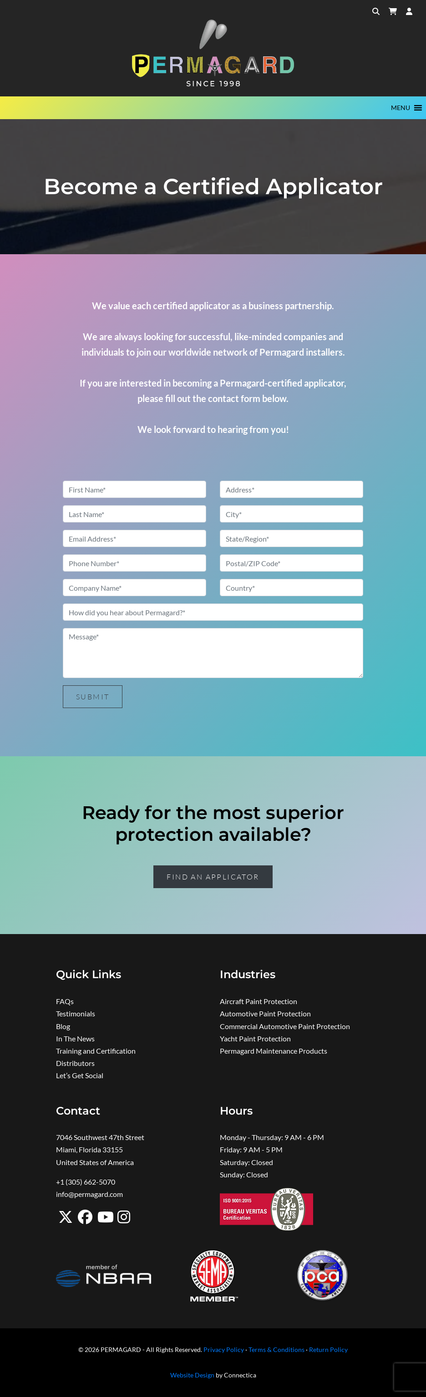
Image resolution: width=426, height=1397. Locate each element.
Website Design (192, 1375)
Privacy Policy (223, 1349)
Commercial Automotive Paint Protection (285, 1026)
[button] (400, 107)
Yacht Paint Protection (255, 1038)
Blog (63, 1026)
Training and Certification (96, 1050)
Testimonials (75, 1013)
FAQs (65, 1001)
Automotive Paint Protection (265, 1013)
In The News (75, 1038)
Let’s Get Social (79, 1075)
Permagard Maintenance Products (273, 1050)
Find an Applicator (213, 876)
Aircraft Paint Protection (258, 1001)
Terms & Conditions (276, 1349)
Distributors (75, 1063)
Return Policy (328, 1349)
